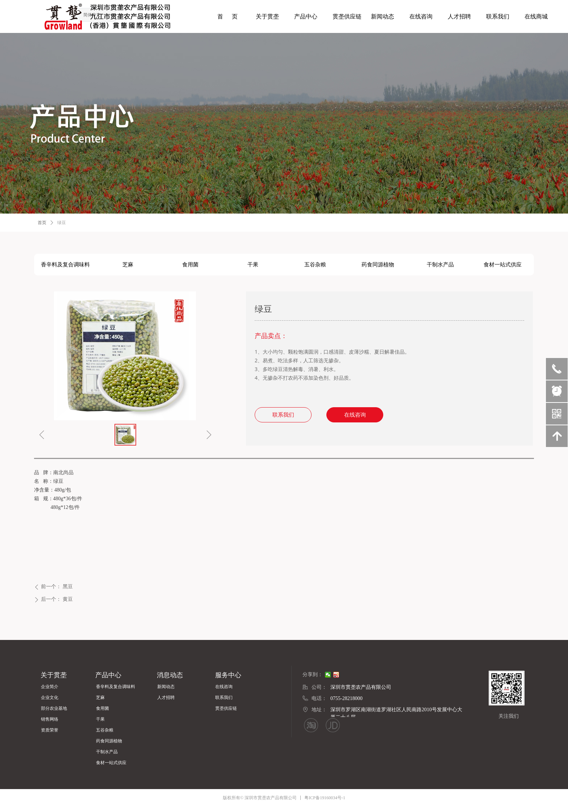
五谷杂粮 (315, 264)
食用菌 (190, 264)
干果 (252, 264)
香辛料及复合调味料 (65, 264)
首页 (42, 222)
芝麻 (127, 264)
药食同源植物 (378, 264)
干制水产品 (440, 264)
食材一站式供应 (503, 264)
